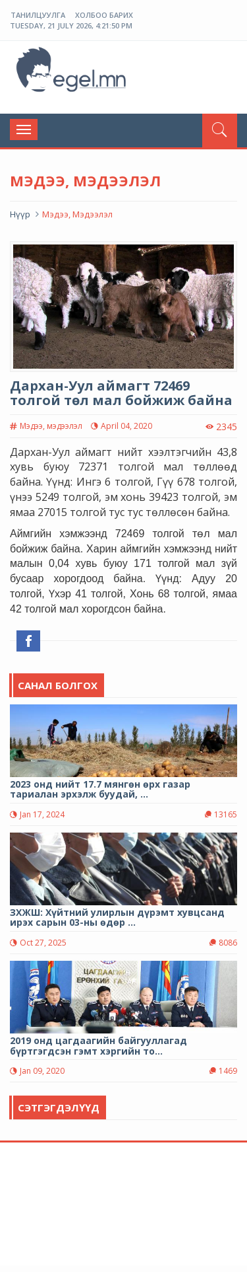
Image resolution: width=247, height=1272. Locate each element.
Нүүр (20, 214)
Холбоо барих (104, 15)
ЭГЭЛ (72, 72)
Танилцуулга (38, 15)
